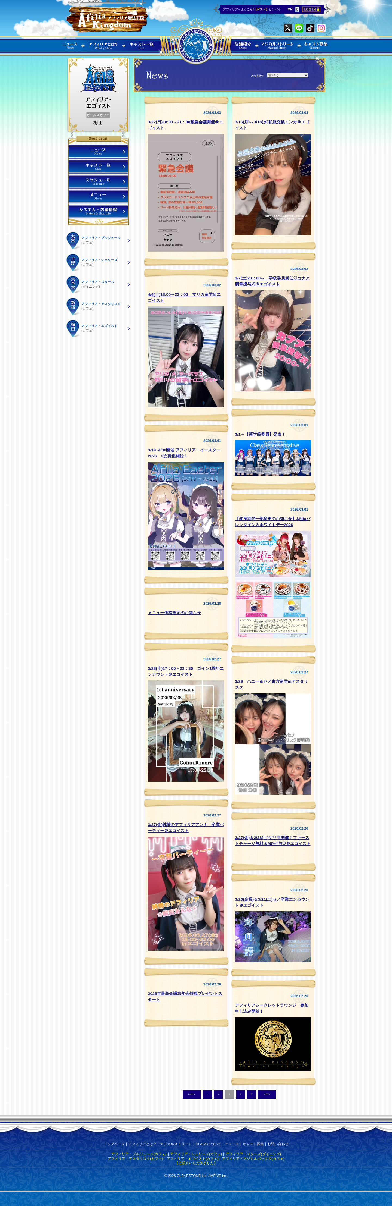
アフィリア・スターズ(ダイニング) (253, 1154)
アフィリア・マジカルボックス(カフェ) (253, 1159)
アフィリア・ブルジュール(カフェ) (139, 1154)
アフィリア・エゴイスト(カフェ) (193, 1159)
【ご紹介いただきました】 (196, 1163)
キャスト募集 (253, 1144)
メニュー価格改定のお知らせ (174, 612)
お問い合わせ (278, 1144)
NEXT (267, 1094)
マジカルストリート (176, 1144)
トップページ (114, 1144)
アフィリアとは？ (142, 1144)
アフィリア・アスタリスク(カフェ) (135, 1159)
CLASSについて (208, 1144)
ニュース (232, 1144)
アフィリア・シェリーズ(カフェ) (196, 1154)
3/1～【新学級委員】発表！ (260, 434)
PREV (191, 1094)
